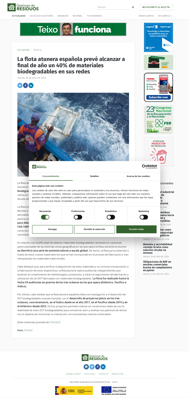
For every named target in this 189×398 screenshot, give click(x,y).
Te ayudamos (94, 15)
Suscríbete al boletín (156, 7)
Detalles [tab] (94, 176)
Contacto (103, 374)
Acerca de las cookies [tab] (138, 176)
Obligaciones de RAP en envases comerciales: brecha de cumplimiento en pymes (157, 266)
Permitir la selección (94, 229)
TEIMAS (115, 382)
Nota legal (89, 374)
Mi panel (77, 15)
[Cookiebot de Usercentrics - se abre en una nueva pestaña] (144, 166)
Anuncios (63, 15)
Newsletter (117, 374)
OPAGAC (54, 322)
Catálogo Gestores (41, 15)
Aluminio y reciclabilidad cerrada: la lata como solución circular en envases (157, 248)
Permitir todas (136, 229)
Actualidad (18, 15)
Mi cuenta (165, 15)
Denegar (52, 229)
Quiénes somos (73, 374)
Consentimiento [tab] (50, 176)
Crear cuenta (146, 15)
